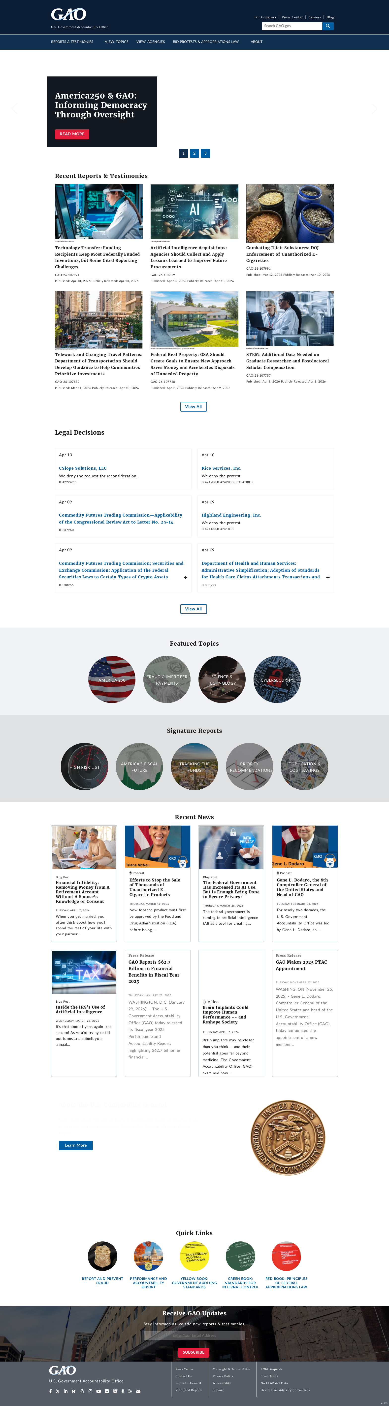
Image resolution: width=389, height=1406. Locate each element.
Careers (315, 17)
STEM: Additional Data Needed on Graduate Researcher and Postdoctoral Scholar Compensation (287, 361)
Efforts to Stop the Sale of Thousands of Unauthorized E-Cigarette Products (155, 887)
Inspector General (188, 1383)
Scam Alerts (269, 1376)
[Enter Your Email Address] (194, 1335)
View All (193, 407)
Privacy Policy (223, 1376)
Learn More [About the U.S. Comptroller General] (76, 1145)
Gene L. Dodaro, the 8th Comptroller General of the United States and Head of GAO (302, 887)
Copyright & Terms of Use (232, 1369)
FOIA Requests (271, 1369)
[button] (374, 108)
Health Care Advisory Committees (285, 1390)
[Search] (292, 26)
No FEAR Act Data (274, 1383)
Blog (330, 17)
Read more (72, 134)
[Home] (96, 1375)
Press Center (292, 17)
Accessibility (222, 1383)
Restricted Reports (188, 1390)
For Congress (265, 17)
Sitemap (219, 1390)
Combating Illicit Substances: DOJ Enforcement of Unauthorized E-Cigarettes (282, 254)
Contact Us (183, 1376)
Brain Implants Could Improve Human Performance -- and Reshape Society (226, 1014)
